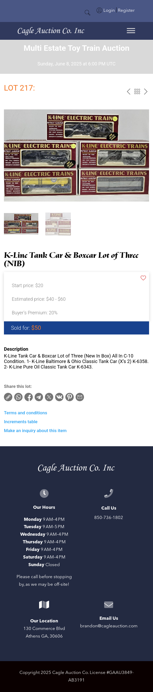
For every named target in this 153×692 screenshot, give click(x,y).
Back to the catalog (137, 91)
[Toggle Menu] (131, 30)
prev (128, 91)
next (146, 91)
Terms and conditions (25, 412)
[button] (142, 155)
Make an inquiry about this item (35, 430)
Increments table (21, 421)
